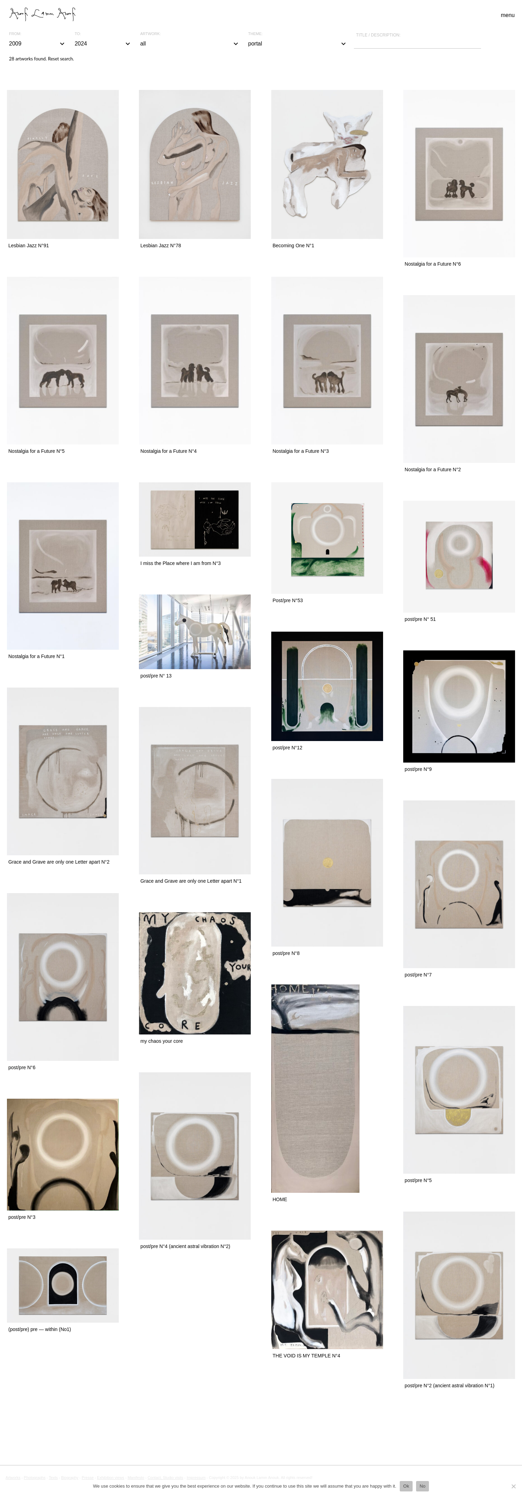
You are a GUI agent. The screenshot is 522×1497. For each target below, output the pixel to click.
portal (298, 44)
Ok (406, 1486)
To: (78, 34)
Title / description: (378, 35)
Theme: (255, 34)
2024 (103, 44)
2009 (37, 44)
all (190, 44)
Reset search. (61, 58)
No (422, 1486)
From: (15, 34)
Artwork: (150, 34)
